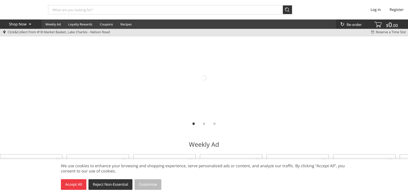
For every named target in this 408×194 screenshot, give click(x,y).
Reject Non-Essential (110, 184)
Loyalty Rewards (80, 24)
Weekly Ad (53, 24)
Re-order (354, 24)
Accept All (73, 184)
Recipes (126, 24)
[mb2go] (204, 78)
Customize (148, 184)
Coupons (106, 24)
